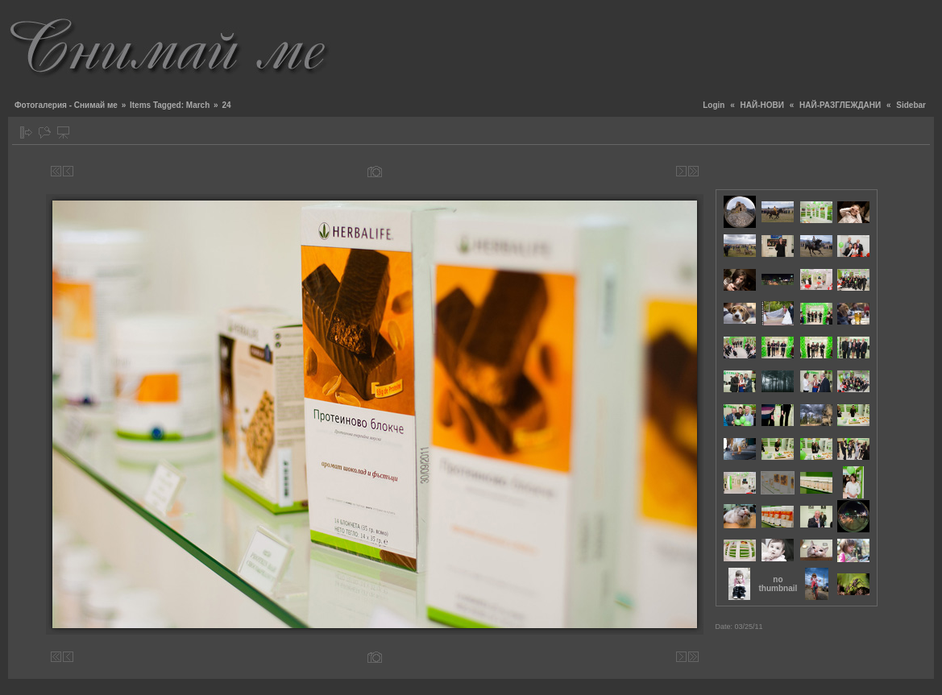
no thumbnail (778, 584)
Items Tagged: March (170, 105)
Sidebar (911, 105)
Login (713, 105)
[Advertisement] (640, 44)
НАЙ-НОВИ (762, 105)
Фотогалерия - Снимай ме (66, 105)
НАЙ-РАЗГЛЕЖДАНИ (840, 105)
